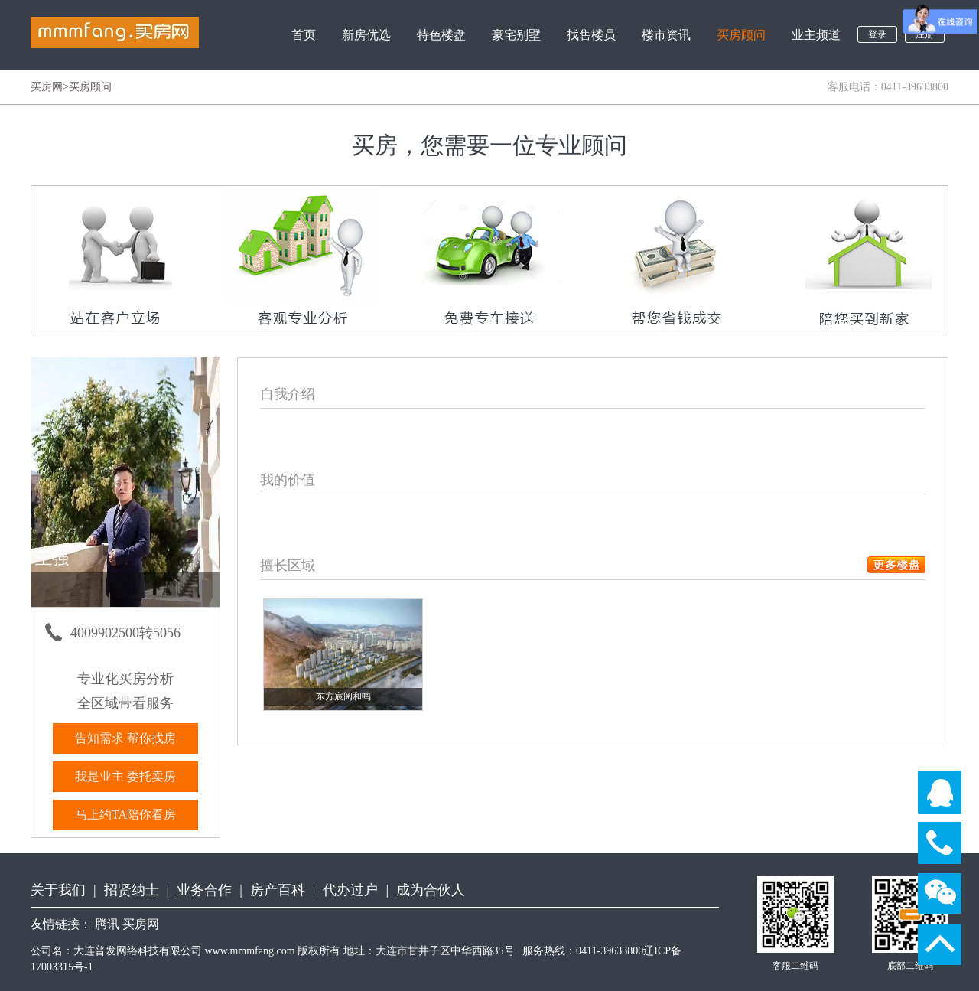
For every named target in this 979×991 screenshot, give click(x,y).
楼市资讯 (666, 34)
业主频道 (816, 34)
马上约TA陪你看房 (125, 814)
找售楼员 (591, 34)
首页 (303, 34)
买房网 (47, 87)
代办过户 (350, 890)
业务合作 (204, 890)
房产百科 (277, 890)
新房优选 (366, 34)
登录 (877, 34)
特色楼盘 (441, 34)
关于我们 (58, 890)
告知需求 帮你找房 (125, 738)
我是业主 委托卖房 (125, 776)
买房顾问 (741, 34)
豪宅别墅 (516, 34)
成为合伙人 (430, 890)
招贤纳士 (131, 890)
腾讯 (107, 924)
